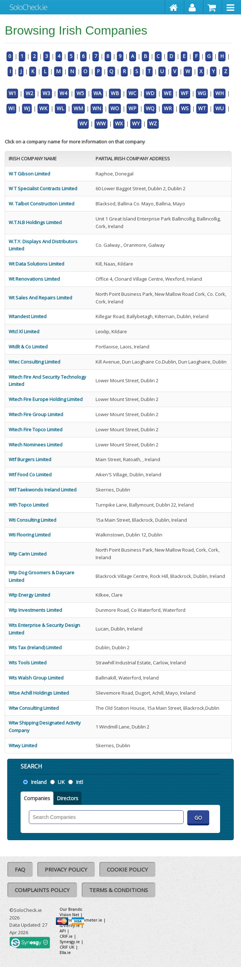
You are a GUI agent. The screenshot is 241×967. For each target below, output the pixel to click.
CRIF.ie (66, 936)
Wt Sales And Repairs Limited (40, 297)
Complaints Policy (42, 890)
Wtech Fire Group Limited (36, 414)
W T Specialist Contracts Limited (43, 188)
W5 (80, 93)
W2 (29, 93)
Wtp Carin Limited (28, 554)
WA (97, 93)
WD (150, 93)
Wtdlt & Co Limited (28, 346)
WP (132, 108)
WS (185, 108)
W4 (63, 93)
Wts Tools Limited (28, 662)
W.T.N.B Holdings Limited (35, 222)
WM (78, 108)
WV (83, 123)
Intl (79, 782)
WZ (153, 123)
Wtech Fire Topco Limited (35, 429)
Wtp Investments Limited (35, 610)
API (63, 930)
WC (132, 93)
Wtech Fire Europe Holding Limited (46, 399)
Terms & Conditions (118, 890)
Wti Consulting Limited (32, 520)
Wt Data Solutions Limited (36, 263)
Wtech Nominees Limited (35, 444)
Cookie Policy (127, 869)
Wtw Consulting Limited (34, 708)
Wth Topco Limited (28, 505)
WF (184, 93)
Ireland (39, 782)
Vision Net (69, 914)
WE (167, 93)
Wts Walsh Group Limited (36, 677)
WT (202, 108)
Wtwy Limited (23, 745)
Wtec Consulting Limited (34, 361)
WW (101, 123)
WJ (27, 108)
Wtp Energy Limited (29, 595)
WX (119, 123)
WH (219, 93)
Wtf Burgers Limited (30, 459)
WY (136, 123)
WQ (150, 108)
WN (96, 108)
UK (61, 782)
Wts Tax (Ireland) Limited (35, 647)
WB (115, 93)
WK (43, 108)
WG (202, 93)
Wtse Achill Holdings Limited (39, 693)
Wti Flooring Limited (30, 534)
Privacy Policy (66, 869)
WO (114, 108)
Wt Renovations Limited (34, 279)
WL (60, 108)
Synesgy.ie (70, 941)
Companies (37, 798)
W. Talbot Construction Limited (41, 203)
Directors (67, 798)
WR (168, 108)
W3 (46, 93)
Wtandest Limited (28, 316)
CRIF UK (67, 947)
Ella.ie (65, 952)
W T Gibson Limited (29, 173)
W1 (12, 93)
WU (219, 108)
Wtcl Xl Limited (24, 331)
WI (11, 108)
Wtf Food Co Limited (30, 474)
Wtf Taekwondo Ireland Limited (42, 489)
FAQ (20, 869)
